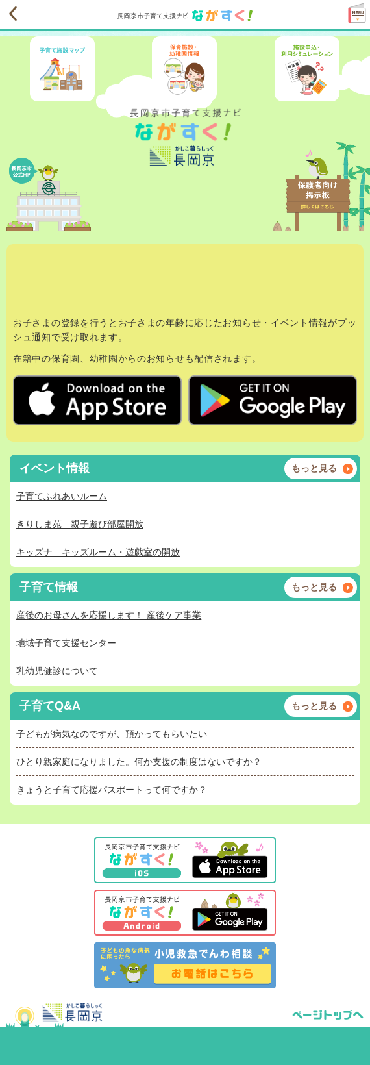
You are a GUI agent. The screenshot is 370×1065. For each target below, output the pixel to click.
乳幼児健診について (57, 671)
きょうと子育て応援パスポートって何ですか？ (111, 789)
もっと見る (314, 468)
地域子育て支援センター (66, 643)
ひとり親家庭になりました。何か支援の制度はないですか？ (139, 762)
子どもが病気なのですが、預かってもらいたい (111, 734)
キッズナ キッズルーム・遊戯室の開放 (98, 552)
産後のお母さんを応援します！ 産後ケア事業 (108, 615)
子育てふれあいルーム (61, 496)
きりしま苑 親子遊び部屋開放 (79, 524)
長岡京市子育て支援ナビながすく (146, 15)
